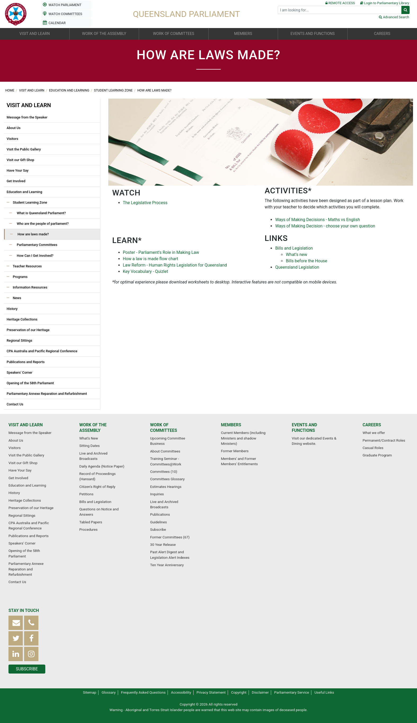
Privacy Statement (211, 692)
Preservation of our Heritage (28, 330)
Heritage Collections (22, 319)
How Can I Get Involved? (34, 256)
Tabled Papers (90, 522)
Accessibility (181, 692)
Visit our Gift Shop (20, 160)
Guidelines (158, 522)
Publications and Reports (26, 362)
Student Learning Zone (113, 90)
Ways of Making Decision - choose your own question (325, 225)
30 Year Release (163, 544)
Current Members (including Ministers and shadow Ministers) (243, 438)
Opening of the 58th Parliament (30, 383)
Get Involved (16, 181)
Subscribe (158, 529)
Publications (160, 514)
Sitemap (89, 692)
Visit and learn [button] (35, 33)
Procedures (88, 529)
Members (231, 424)
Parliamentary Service (291, 692)
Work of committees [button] (173, 33)
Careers (372, 424)
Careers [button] (382, 33)
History (12, 309)
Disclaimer (260, 692)
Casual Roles (373, 448)
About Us (13, 128)
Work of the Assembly (93, 427)
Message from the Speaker (27, 117)
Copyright (238, 692)
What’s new (296, 254)
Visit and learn (32, 90)
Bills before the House (306, 260)
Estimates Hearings (165, 486)
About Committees (165, 451)
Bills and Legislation (294, 248)
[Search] (340, 10)
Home (10, 90)
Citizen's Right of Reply (97, 486)
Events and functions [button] (312, 33)
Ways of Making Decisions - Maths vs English (317, 219)
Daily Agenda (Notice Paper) (101, 466)
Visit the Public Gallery (24, 149)
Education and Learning (69, 90)
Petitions (86, 494)
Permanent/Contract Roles (384, 440)
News (16, 298)
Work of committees (163, 427)
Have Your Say (18, 170)
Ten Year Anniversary (167, 565)
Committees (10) (163, 471)
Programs (20, 277)
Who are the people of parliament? (42, 224)
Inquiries (157, 494)
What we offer (374, 433)
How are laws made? (154, 90)
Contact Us (15, 404)
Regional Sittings (19, 340)
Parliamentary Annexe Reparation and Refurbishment (47, 394)
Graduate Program (377, 455)
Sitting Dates (89, 445)
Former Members (235, 451)
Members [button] (243, 33)
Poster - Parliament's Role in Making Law (161, 252)
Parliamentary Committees (36, 245)
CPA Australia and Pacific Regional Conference (42, 351)
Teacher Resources (27, 266)
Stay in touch (23, 610)
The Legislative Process (145, 202)
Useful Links (324, 692)
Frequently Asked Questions (143, 692)
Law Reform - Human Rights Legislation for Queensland (175, 265)
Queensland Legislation (297, 267)
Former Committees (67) (170, 537)
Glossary (109, 692)
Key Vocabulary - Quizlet (145, 271)
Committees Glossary (167, 479)
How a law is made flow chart (150, 258)
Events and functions (304, 427)
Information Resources (29, 287)
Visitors (12, 139)
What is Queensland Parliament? (41, 213)
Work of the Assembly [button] (104, 33)
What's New (88, 438)
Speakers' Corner (19, 372)
